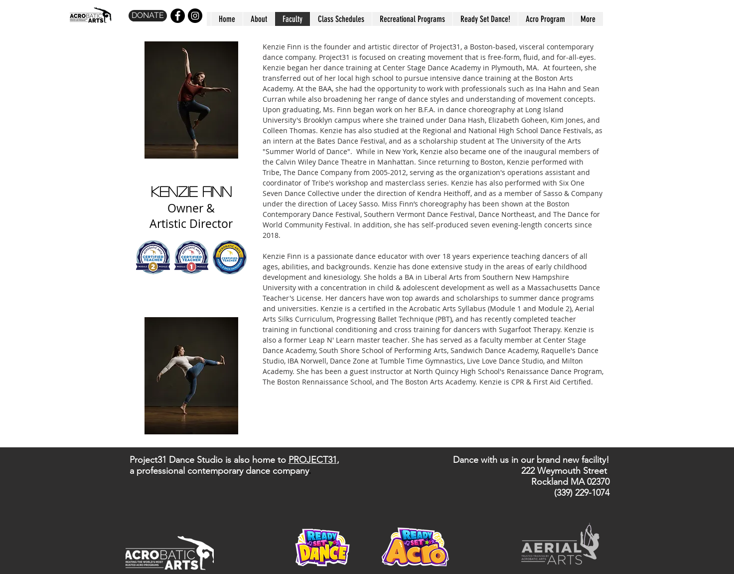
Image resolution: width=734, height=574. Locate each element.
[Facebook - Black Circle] (177, 15)
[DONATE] (148, 15)
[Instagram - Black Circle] (195, 15)
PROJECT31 (313, 459)
